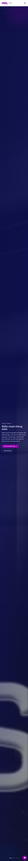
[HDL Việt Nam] (7, 3)
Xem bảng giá (8, 450)
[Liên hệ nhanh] (25, 858)
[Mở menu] (25, 3)
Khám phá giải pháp (10, 446)
